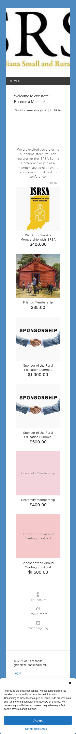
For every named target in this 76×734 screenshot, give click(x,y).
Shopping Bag (38, 625)
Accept (38, 720)
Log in (17, 673)
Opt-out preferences (36, 729)
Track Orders (38, 611)
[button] (70, 683)
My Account (38, 597)
